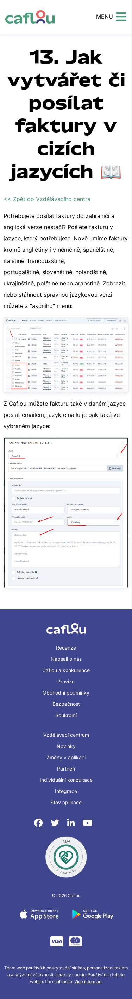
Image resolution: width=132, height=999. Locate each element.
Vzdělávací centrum (66, 735)
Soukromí (66, 715)
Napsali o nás (66, 659)
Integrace (66, 791)
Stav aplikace (66, 802)
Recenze (66, 648)
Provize (66, 681)
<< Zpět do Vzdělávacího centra (47, 198)
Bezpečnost (66, 704)
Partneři (66, 769)
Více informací (88, 981)
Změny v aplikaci (66, 757)
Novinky (66, 746)
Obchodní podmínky (66, 693)
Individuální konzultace (66, 780)
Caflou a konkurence (66, 670)
